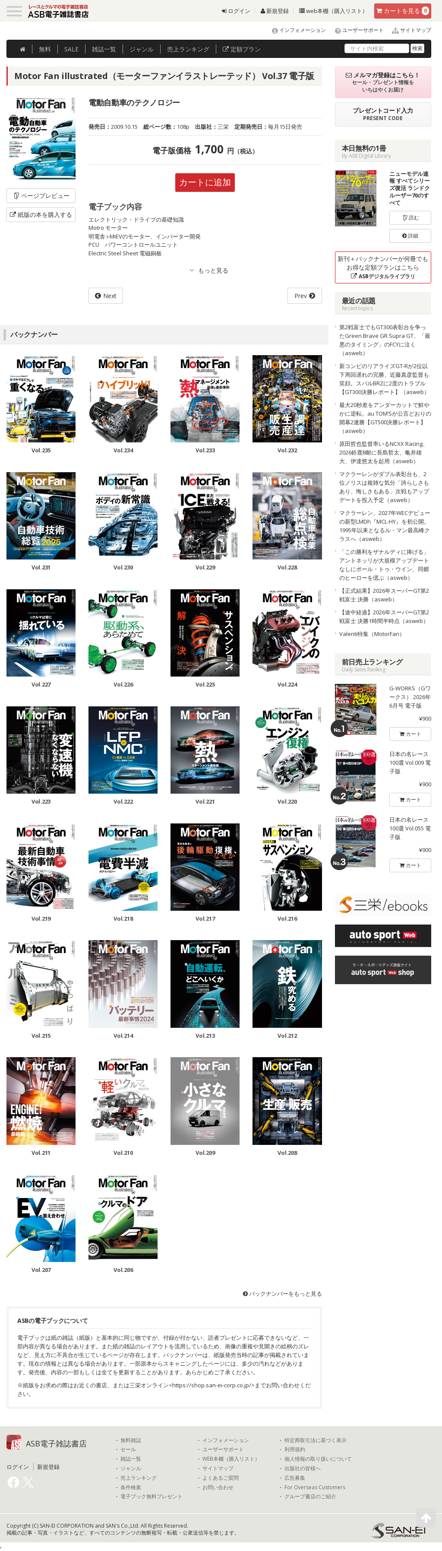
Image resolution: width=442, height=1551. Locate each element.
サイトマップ (408, 30)
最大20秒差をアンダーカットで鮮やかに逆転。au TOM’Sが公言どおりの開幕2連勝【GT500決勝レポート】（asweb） (385, 418)
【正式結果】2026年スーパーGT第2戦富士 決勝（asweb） (384, 595)
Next (110, 296)
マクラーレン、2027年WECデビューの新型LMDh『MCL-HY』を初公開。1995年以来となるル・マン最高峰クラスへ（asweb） (384, 526)
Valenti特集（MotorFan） (372, 634)
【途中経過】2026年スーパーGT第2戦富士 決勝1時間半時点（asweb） (384, 616)
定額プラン (242, 49)
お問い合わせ (218, 1487)
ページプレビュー (41, 195)
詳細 (410, 235)
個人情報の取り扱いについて (318, 1459)
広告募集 (294, 1478)
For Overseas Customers (314, 1487)
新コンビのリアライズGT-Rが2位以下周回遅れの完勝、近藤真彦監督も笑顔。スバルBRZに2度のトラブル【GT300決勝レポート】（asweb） (384, 379)
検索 (417, 48)
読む (410, 217)
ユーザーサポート (355, 30)
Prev (300, 296)
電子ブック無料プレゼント (151, 1496)
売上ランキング (138, 1478)
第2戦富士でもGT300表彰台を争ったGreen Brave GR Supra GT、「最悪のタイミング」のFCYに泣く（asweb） (384, 340)
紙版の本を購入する (41, 214)
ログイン (236, 11)
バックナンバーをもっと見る (282, 1293)
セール (128, 1449)
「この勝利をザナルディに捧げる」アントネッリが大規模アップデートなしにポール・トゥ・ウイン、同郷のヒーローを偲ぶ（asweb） (384, 565)
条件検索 (130, 1487)
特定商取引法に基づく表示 (315, 1440)
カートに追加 (205, 182)
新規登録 (275, 11)
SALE (71, 49)
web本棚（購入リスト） (333, 11)
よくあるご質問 (220, 1478)
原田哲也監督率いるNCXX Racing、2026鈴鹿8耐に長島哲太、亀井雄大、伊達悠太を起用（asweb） (383, 452)
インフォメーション (295, 30)
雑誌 (104, 49)
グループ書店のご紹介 (310, 1496)
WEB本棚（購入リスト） (231, 1459)
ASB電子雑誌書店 (56, 1443)
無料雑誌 (130, 1440)
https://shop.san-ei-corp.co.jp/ (211, 1385)
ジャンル (141, 49)
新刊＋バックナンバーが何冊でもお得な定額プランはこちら (383, 267)
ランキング (188, 49)
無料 (45, 49)
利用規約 (294, 1449)
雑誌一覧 (130, 1459)
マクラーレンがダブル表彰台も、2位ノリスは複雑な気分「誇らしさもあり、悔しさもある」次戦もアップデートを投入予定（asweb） (384, 487)
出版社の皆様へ (302, 1468)
